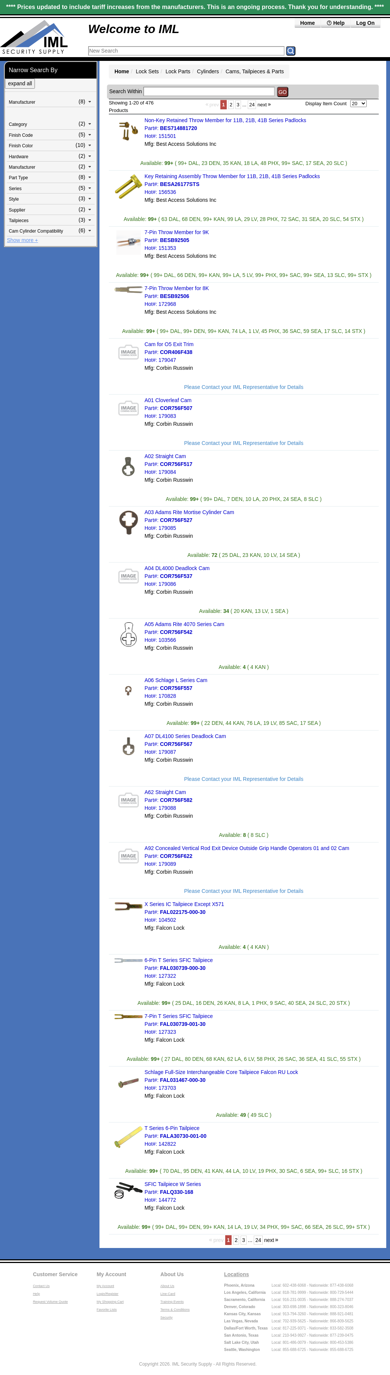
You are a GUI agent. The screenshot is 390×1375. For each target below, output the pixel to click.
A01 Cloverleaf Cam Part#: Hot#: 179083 (169, 408)
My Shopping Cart (109, 1302)
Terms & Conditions (175, 1309)
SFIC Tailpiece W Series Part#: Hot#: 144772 (173, 1192)
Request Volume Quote (50, 1302)
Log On (365, 23)
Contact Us (41, 1286)
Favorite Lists (106, 1309)
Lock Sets (147, 71)
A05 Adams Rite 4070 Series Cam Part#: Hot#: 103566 (184, 632)
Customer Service (55, 1274)
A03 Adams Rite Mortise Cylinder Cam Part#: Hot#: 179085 (189, 520)
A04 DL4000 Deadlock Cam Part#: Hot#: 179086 (177, 576)
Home (307, 23)
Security (166, 1317)
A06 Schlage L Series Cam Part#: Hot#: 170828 (176, 688)
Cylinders (208, 71)
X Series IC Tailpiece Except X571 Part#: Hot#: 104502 (184, 912)
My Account (111, 1274)
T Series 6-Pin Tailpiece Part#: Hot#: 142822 (175, 1136)
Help (336, 23)
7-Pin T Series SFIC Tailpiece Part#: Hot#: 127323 (179, 1024)
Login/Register (107, 1294)
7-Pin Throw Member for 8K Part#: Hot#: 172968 (177, 296)
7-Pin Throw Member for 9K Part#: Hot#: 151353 (177, 240)
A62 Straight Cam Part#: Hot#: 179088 (169, 800)
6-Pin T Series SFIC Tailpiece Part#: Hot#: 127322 (179, 968)
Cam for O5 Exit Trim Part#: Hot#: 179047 (169, 352)
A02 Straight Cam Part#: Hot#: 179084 (169, 464)
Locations (236, 1274)
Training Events (172, 1302)
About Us (172, 1274)
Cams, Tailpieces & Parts (255, 71)
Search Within (125, 91)
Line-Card (167, 1294)
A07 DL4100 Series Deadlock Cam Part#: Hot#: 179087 (185, 744)
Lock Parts (178, 71)
